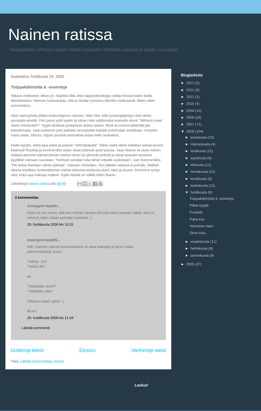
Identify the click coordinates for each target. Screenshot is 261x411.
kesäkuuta (199, 179)
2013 (190, 83)
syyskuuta (199, 158)
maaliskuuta (200, 242)
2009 (190, 111)
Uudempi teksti (27, 350)
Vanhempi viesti (148, 350)
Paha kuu (196, 219)
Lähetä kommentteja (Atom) (42, 361)
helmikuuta (200, 248)
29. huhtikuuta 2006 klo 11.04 (50, 318)
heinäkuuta (200, 172)
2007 (190, 124)
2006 (190, 131)
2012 (190, 90)
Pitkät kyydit (198, 205)
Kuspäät (196, 212)
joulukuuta (199, 137)
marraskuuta (201, 144)
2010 (190, 104)
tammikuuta (200, 255)
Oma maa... (198, 233)
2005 (190, 264)
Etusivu (87, 350)
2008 (190, 117)
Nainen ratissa (60, 34)
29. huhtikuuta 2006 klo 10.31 (50, 224)
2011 (190, 97)
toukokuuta (200, 185)
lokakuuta (199, 151)
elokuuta (198, 165)
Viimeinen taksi (201, 226)
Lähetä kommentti (36, 328)
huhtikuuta (199, 192)
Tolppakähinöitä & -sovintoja (211, 199)
